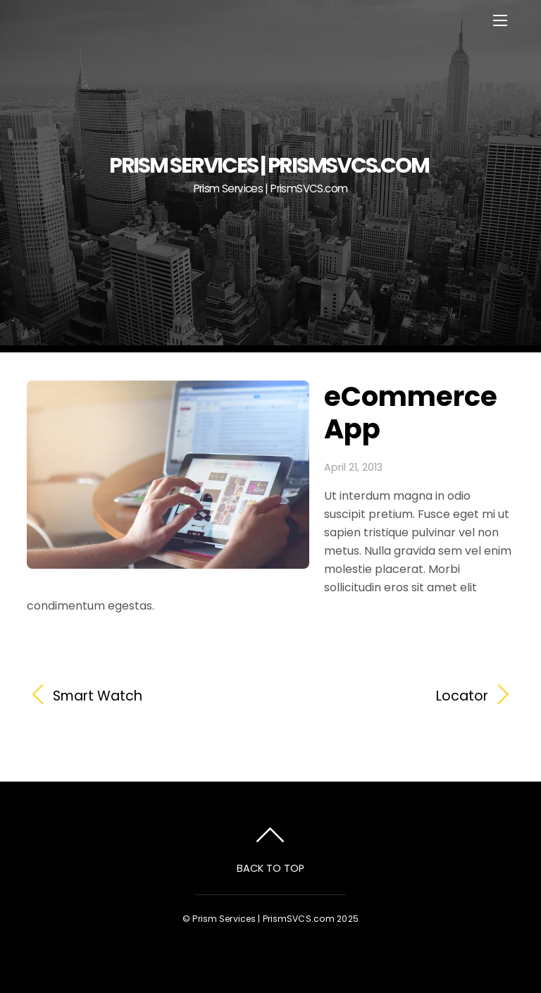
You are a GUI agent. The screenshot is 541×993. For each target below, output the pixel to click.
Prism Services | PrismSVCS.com (263, 919)
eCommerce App (410, 413)
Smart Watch (97, 696)
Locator (386, 696)
